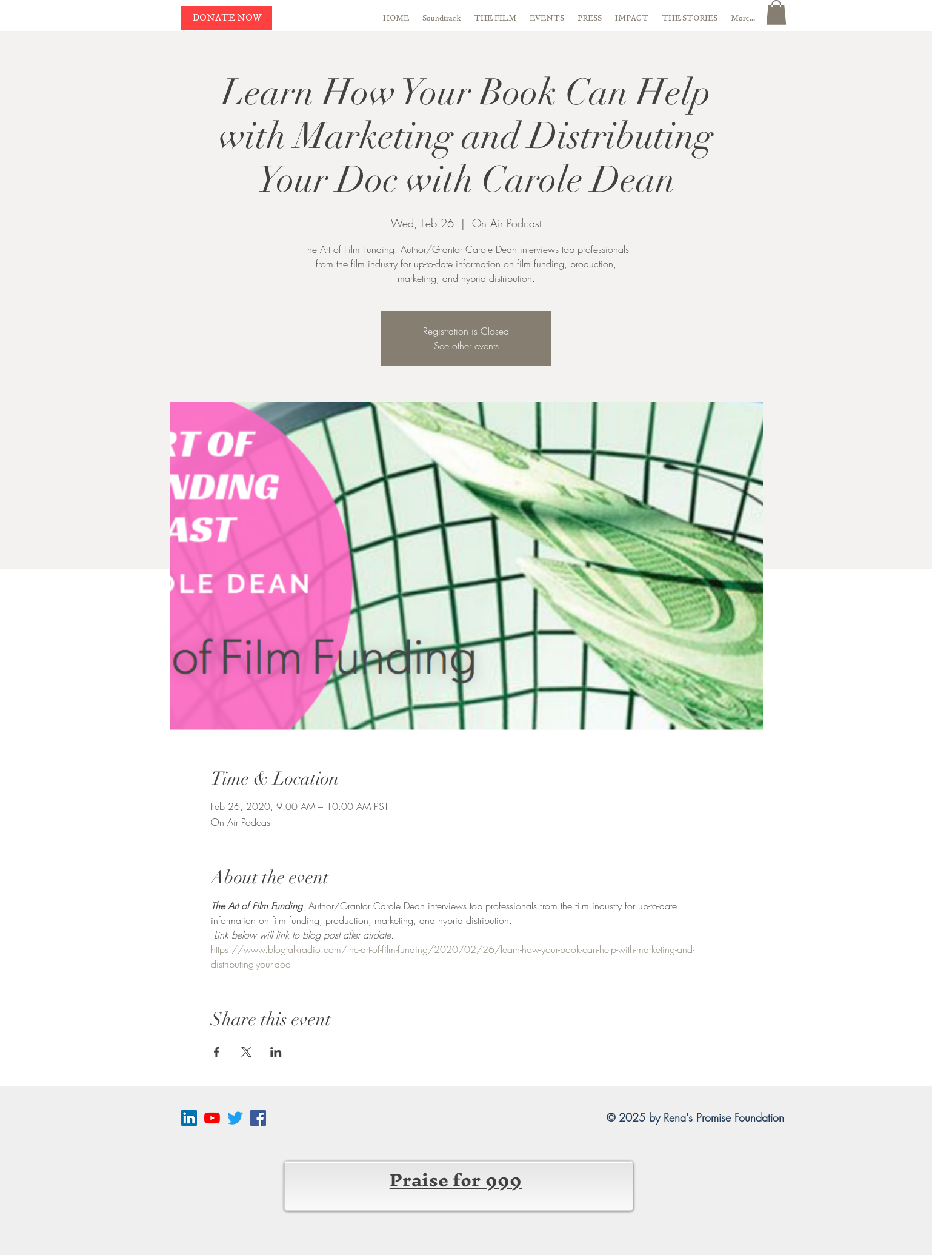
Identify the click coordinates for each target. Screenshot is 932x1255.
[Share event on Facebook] (216, 1052)
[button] (776, 12)
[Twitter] (235, 1118)
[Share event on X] (246, 1052)
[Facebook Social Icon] (258, 1118)
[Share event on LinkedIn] (276, 1052)
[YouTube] (212, 1118)
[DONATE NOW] (226, 18)
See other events (466, 345)
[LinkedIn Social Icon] (189, 1118)
